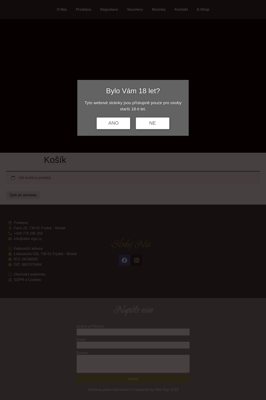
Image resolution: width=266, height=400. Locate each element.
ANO (113, 123)
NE (152, 123)
